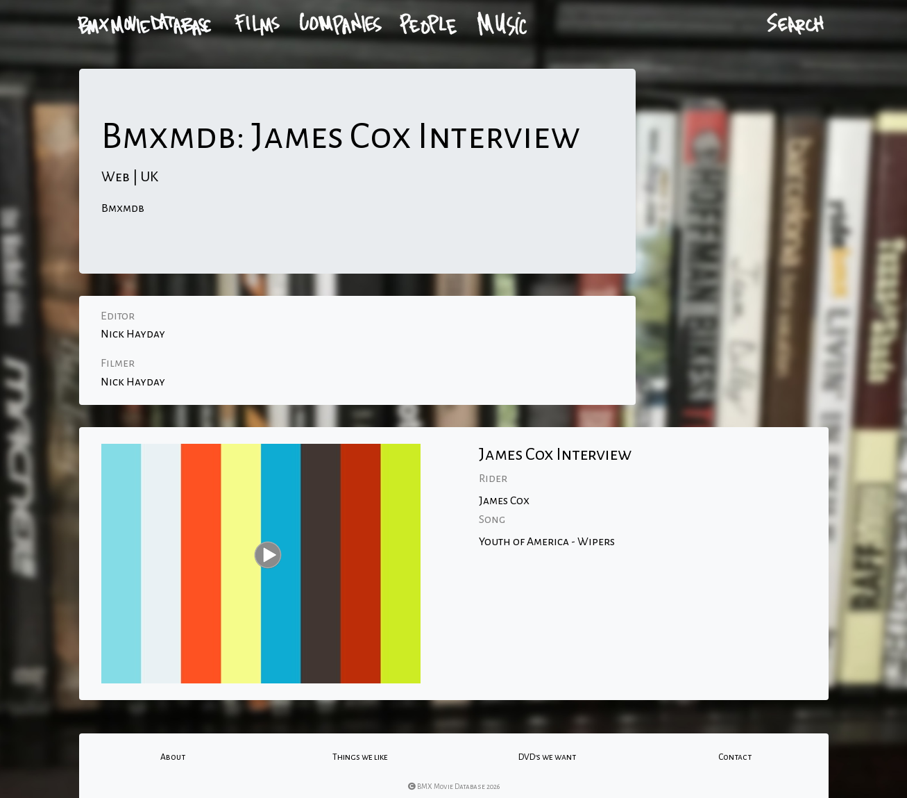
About (172, 757)
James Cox (504, 500)
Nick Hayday (133, 334)
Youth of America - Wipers (547, 541)
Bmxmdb (122, 208)
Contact (735, 757)
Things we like (360, 757)
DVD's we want (547, 757)
